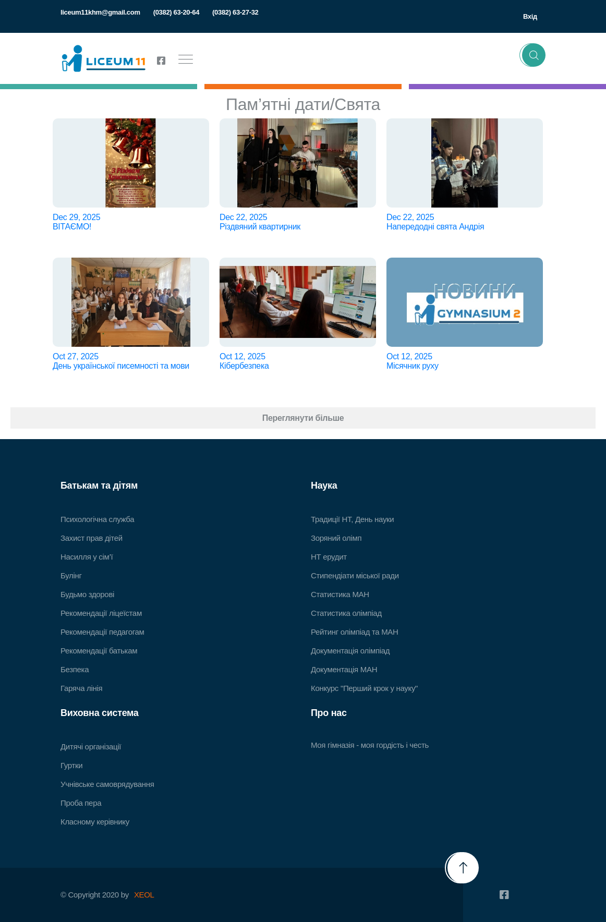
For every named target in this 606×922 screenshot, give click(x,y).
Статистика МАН (340, 594)
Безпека (74, 669)
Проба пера (80, 802)
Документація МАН (344, 669)
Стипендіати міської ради (355, 575)
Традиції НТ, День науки (352, 519)
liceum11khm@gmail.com (100, 12)
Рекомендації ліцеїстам (101, 613)
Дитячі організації (90, 746)
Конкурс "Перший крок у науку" (364, 688)
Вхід (530, 16)
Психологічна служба (97, 519)
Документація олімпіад (350, 650)
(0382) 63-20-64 (176, 12)
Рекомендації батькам (98, 650)
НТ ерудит (329, 556)
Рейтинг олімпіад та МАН (354, 631)
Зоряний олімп (336, 537)
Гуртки (71, 765)
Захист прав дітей (91, 537)
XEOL (144, 894)
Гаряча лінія (81, 688)
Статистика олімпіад (346, 613)
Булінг (71, 575)
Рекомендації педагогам (102, 631)
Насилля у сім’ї (86, 556)
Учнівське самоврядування (107, 784)
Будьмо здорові (87, 594)
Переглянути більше (303, 418)
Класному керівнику (94, 821)
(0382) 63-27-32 (235, 12)
